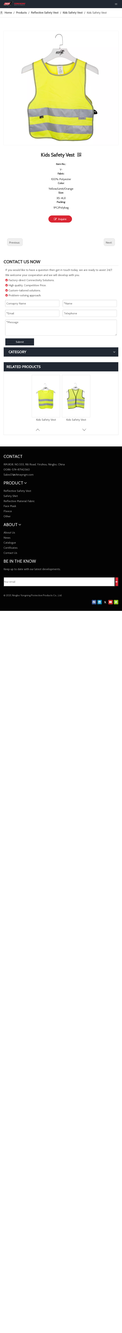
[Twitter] (105, 602)
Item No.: (61, 164)
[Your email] (59, 581)
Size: (61, 192)
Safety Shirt (11, 496)
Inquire (60, 219)
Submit (20, 341)
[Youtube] (110, 602)
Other (7, 516)
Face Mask (10, 506)
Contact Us (10, 553)
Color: (61, 183)
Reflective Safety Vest (17, 491)
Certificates (11, 547)
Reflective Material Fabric (19, 501)
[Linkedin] (99, 602)
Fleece (8, 511)
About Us (9, 532)
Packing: (61, 202)
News (7, 537)
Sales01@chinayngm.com (19, 474)
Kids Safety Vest (46, 419)
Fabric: (61, 173)
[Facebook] (94, 602)
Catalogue (10, 542)
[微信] (116, 602)
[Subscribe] (116, 581)
